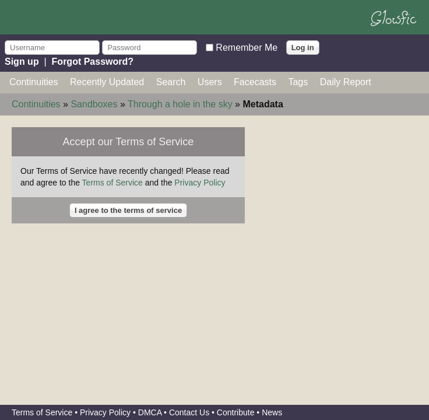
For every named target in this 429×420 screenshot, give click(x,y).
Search (171, 82)
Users (210, 82)
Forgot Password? (92, 61)
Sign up (22, 61)
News (272, 412)
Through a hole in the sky (180, 104)
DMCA (149, 412)
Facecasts (255, 82)
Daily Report (345, 82)
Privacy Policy (199, 182)
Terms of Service (112, 182)
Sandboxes (94, 104)
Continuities (33, 82)
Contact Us (189, 412)
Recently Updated (107, 82)
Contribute (236, 412)
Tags (298, 82)
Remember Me (246, 47)
